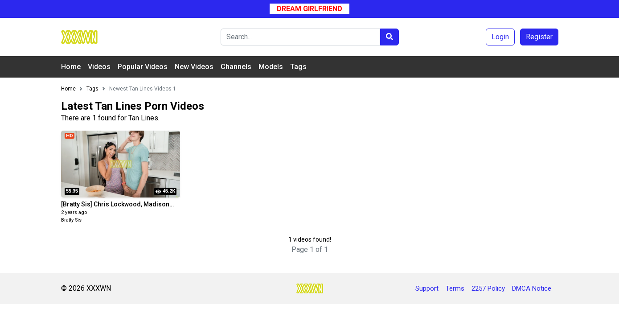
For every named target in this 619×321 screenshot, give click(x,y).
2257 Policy (488, 288)
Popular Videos (143, 66)
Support (427, 288)
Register (539, 37)
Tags (298, 66)
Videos (99, 66)
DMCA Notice (531, 288)
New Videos (194, 66)
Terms (455, 288)
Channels (236, 66)
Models (270, 66)
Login (500, 37)
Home (71, 66)
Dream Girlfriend (309, 8)
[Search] (300, 37)
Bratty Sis (71, 220)
